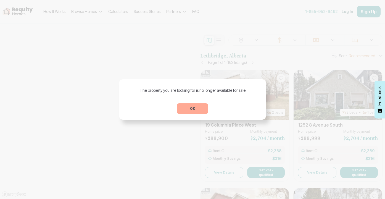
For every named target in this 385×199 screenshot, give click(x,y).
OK (192, 108)
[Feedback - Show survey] (380, 99)
